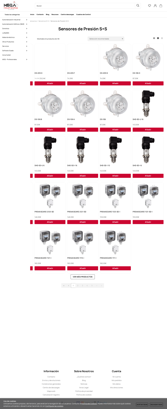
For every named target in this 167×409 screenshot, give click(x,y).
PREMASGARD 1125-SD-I (113, 273)
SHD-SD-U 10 (108, 174)
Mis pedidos (131, 380)
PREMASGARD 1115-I (111, 322)
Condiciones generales (65, 384)
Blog (98, 380)
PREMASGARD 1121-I (78, 322)
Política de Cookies (89, 403)
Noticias (98, 384)
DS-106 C (73, 124)
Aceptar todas (142, 404)
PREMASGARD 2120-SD (145, 223)
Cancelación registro (66, 395)
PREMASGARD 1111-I (144, 322)
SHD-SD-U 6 (141, 174)
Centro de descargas (66, 387)
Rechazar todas (156, 404)
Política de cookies (98, 395)
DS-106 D (40, 124)
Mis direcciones (131, 387)
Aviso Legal (98, 387)
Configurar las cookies (54, 406)
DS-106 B (106, 124)
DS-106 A (139, 124)
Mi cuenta (131, 377)
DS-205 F (106, 75)
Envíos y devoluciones (66, 380)
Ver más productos (100, 343)
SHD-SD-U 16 (75, 174)
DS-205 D (73, 75)
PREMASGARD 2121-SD (79, 273)
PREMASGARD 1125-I (45, 322)
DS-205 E (40, 75)
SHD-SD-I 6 (107, 223)
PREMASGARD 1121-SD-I (146, 273)
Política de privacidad (98, 391)
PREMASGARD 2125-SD (46, 273)
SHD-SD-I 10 (74, 223)
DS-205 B (139, 75)
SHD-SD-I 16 (41, 223)
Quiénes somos (98, 377)
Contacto (66, 377)
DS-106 (39, 174)
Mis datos (131, 384)
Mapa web (66, 391)
